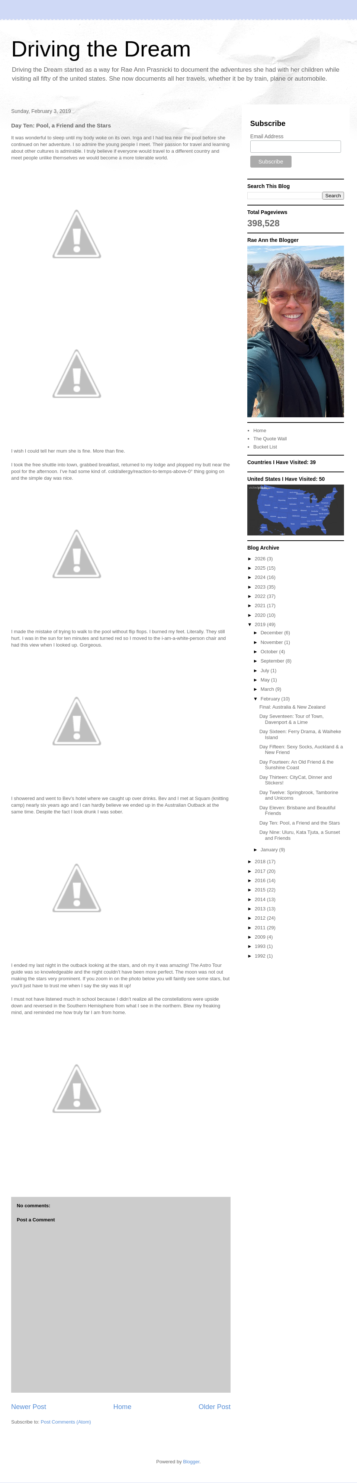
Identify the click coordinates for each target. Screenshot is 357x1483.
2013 (261, 909)
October (270, 651)
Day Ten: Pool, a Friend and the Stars (299, 823)
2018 (261, 861)
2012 (261, 918)
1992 (261, 956)
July (266, 670)
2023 (261, 587)
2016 (261, 880)
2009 (261, 937)
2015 (261, 890)
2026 (261, 558)
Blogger (191, 1461)
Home (122, 1407)
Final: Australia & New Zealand (292, 707)
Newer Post (28, 1407)
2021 (261, 605)
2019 (261, 624)
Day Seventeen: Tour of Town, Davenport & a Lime (291, 719)
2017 (261, 871)
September (273, 661)
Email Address (266, 136)
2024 (261, 577)
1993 (261, 946)
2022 (261, 596)
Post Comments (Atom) (66, 1422)
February (271, 699)
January (270, 849)
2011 (261, 927)
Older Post (215, 1407)
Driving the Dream (101, 48)
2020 (261, 615)
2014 (261, 899)
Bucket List (265, 447)
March (268, 689)
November (272, 642)
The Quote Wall (270, 438)
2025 (261, 568)
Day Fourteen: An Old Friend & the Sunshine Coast (296, 765)
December (272, 632)
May (266, 680)
